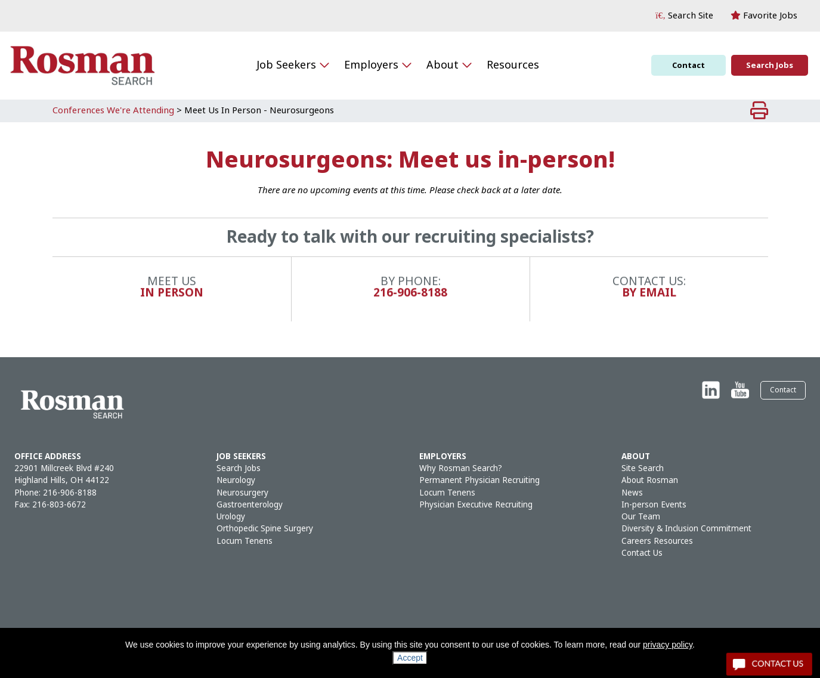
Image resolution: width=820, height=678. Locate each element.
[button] (684, 16)
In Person (171, 301)
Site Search (642, 468)
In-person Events (653, 504)
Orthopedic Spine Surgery (264, 528)
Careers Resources (657, 541)
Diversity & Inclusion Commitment (686, 528)
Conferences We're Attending (113, 110)
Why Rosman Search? (460, 468)
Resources (513, 65)
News (632, 493)
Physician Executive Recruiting (476, 504)
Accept (410, 657)
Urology (230, 516)
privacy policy (667, 644)
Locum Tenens (244, 541)
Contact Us (642, 553)
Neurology (235, 480)
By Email (649, 301)
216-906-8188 (410, 301)
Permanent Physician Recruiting (479, 480)
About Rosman (649, 480)
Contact (688, 65)
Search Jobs (769, 65)
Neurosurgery (242, 493)
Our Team (640, 516)
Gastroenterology (249, 504)
